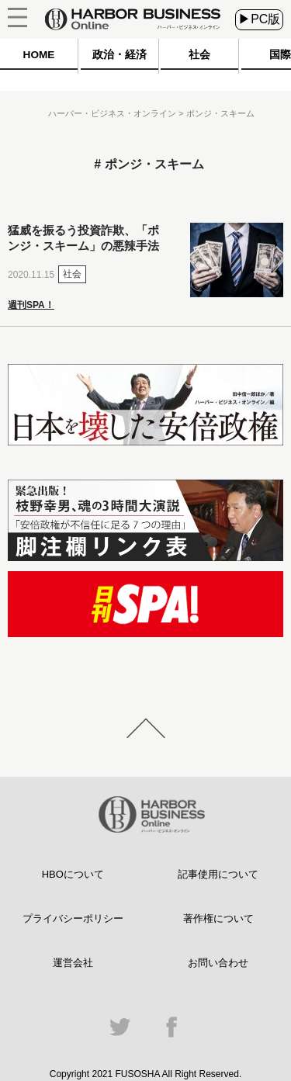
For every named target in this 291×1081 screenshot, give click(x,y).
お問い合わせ (218, 962)
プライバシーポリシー (73, 918)
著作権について (218, 918)
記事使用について (218, 874)
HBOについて (73, 874)
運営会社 (73, 962)
